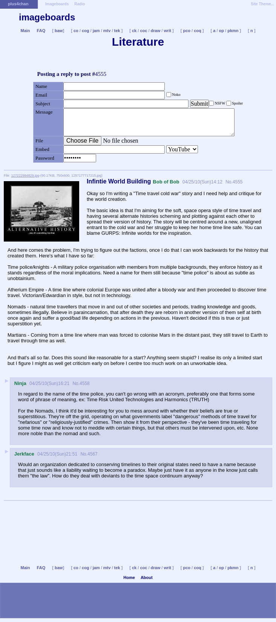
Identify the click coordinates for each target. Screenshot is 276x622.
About (147, 577)
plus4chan (18, 4)
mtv (107, 30)
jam (96, 30)
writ (167, 30)
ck (134, 30)
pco (186, 30)
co (76, 30)
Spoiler (237, 103)
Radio (79, 4)
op (221, 30)
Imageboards (57, 4)
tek (117, 30)
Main (25, 30)
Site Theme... (262, 4)
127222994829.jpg (25, 175)
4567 (92, 454)
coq (197, 30)
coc (143, 30)
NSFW (220, 103)
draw (156, 30)
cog (85, 30)
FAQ (41, 30)
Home (129, 577)
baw (59, 30)
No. (228, 182)
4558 (85, 383)
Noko (176, 94)
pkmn (232, 30)
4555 (238, 182)
